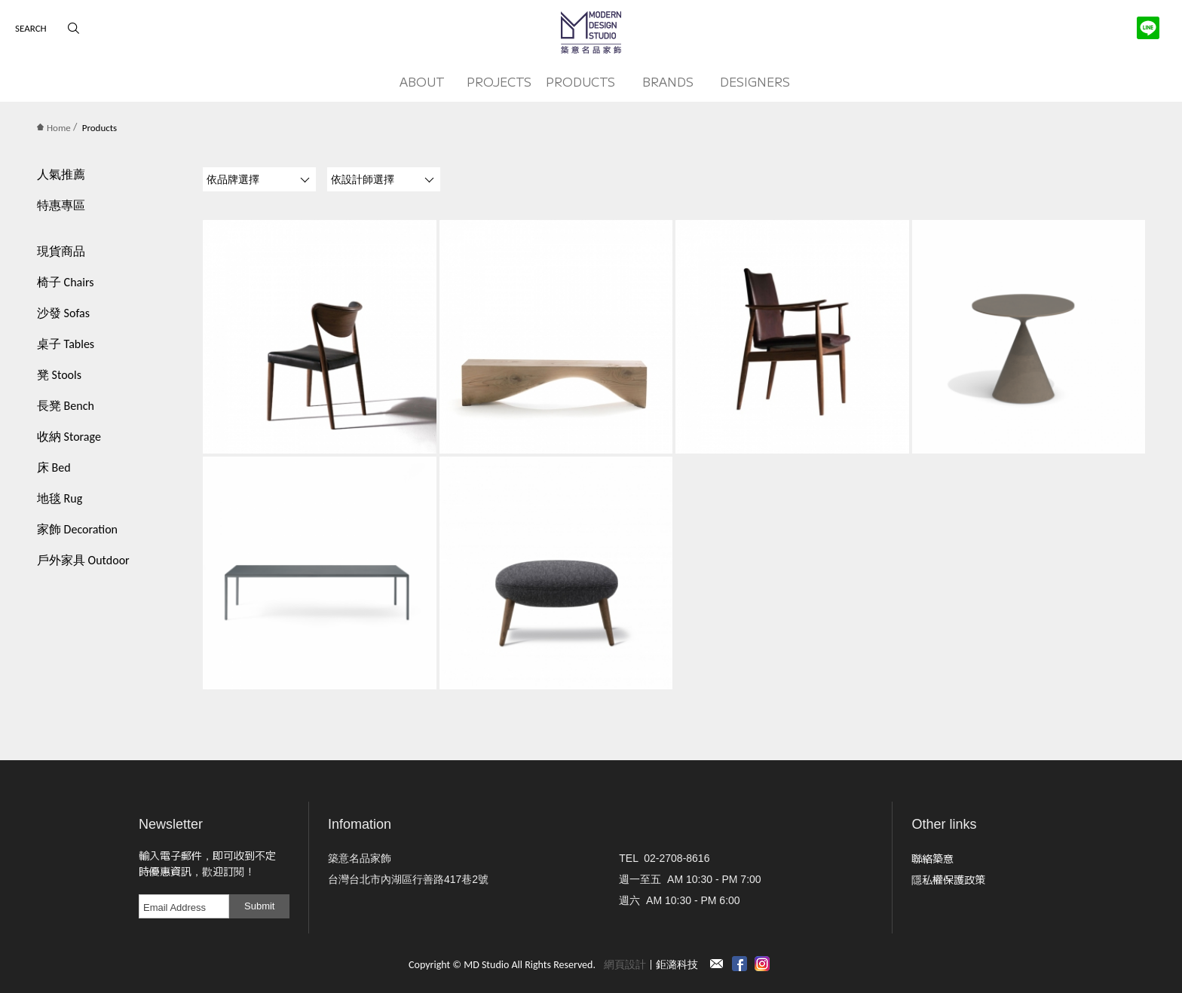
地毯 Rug (59, 498)
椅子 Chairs (65, 282)
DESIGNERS (755, 81)
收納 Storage (69, 436)
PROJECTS (499, 81)
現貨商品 (61, 251)
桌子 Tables (65, 344)
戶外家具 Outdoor (83, 560)
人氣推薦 (61, 174)
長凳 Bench (65, 406)
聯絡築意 (932, 858)
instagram (762, 963)
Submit (259, 906)
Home (54, 127)
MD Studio (591, 32)
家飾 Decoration (77, 529)
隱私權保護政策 (948, 879)
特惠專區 (61, 205)
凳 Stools (59, 375)
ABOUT (422, 81)
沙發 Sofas (63, 313)
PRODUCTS (580, 81)
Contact (716, 963)
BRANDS (668, 81)
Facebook (739, 963)
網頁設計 (625, 964)
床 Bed (54, 467)
